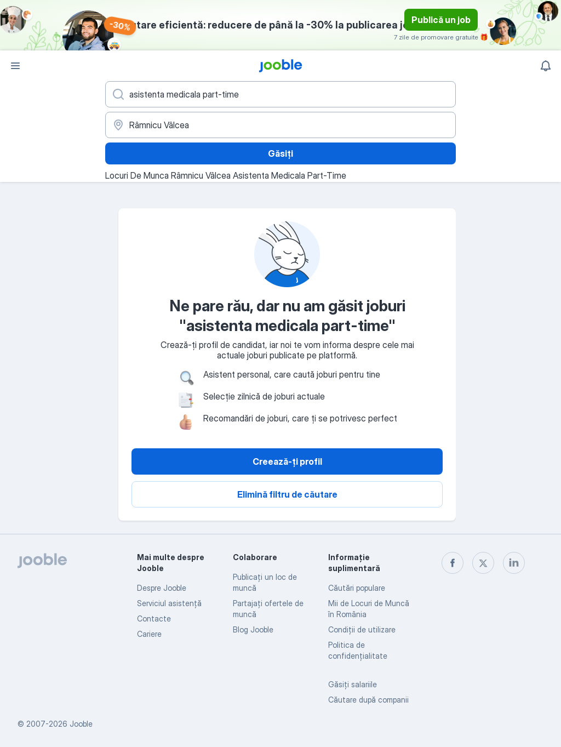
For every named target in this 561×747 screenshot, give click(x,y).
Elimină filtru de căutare (287, 494)
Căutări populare (356, 587)
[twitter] (483, 563)
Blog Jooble (253, 629)
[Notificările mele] (546, 66)
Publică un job (441, 19)
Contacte (154, 618)
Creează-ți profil (287, 461)
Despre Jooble (161, 587)
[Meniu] (15, 66)
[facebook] (452, 563)
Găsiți (280, 153)
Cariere (149, 633)
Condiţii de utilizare (362, 629)
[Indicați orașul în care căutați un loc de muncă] (280, 125)
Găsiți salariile (352, 684)
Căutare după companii (368, 699)
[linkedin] (514, 563)
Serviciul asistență (169, 603)
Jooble (81, 723)
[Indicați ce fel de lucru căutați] (280, 94)
